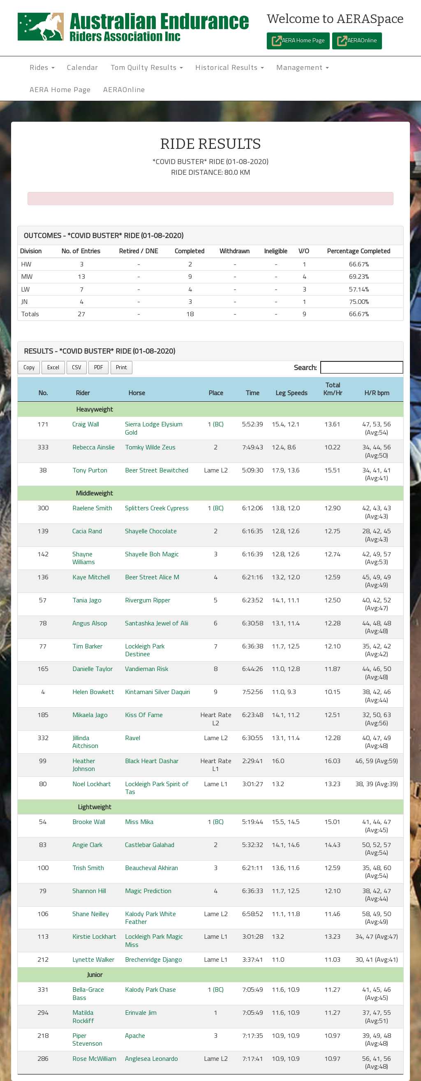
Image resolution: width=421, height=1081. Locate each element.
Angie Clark (87, 845)
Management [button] (302, 67)
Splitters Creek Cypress (157, 508)
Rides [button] (42, 67)
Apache (135, 1035)
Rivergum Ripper (147, 600)
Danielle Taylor (92, 669)
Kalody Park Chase (150, 989)
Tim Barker (87, 646)
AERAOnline (357, 41)
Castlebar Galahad (149, 845)
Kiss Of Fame (144, 715)
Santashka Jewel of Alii (156, 623)
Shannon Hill (89, 891)
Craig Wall (85, 424)
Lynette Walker (93, 959)
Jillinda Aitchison (85, 741)
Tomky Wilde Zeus (150, 447)
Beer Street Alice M (152, 577)
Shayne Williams (83, 558)
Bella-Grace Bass (88, 993)
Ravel (132, 738)
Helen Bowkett (93, 692)
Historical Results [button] (229, 67)
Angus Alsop (89, 623)
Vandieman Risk (146, 669)
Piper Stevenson (87, 1039)
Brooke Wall (88, 821)
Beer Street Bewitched (156, 470)
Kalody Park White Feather (150, 917)
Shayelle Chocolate (151, 531)
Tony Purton (89, 470)
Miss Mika (139, 821)
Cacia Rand (87, 531)
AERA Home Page (298, 41)
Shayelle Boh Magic (152, 554)
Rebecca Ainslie (93, 447)
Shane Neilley (90, 914)
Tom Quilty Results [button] (147, 67)
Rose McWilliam (94, 1058)
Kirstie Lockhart (94, 936)
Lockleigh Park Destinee (144, 650)
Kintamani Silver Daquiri (157, 692)
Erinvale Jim (141, 1012)
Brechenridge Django (153, 959)
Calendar (82, 67)
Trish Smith (88, 868)
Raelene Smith (92, 508)
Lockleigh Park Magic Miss (154, 940)
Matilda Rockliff (83, 1016)
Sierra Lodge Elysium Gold (154, 428)
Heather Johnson (83, 764)
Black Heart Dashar (151, 761)
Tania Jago (87, 600)
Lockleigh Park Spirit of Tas (157, 787)
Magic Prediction (148, 891)
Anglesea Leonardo (151, 1058)
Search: (348, 367)
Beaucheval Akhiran (151, 868)
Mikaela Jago (90, 715)
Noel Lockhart (91, 784)
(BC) (218, 424)
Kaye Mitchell (91, 577)
